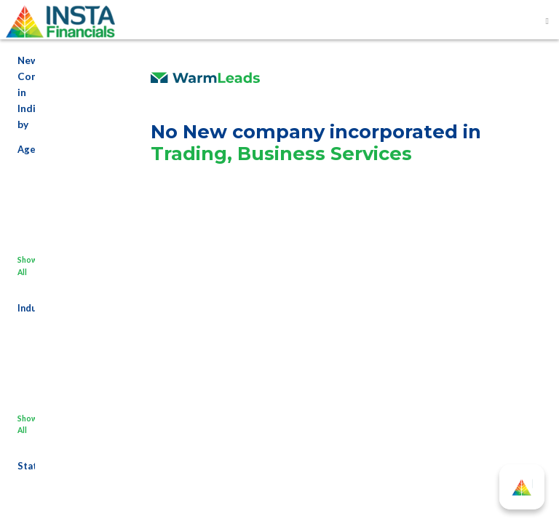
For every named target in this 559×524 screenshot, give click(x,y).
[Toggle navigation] (547, 21)
